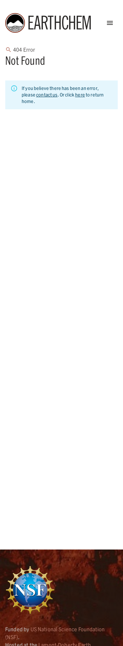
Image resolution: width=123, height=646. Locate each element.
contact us (47, 94)
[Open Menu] (110, 23)
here (80, 94)
